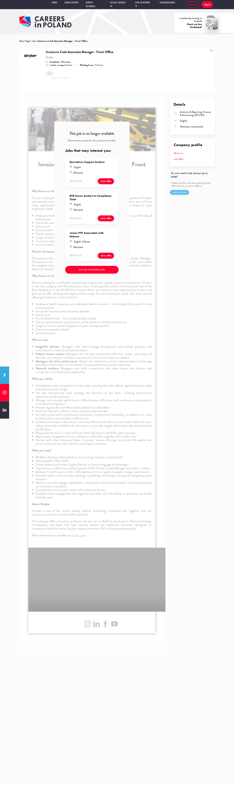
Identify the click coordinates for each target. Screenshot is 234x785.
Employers (71, 2)
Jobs (54, 2)
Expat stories (90, 4)
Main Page (24, 41)
